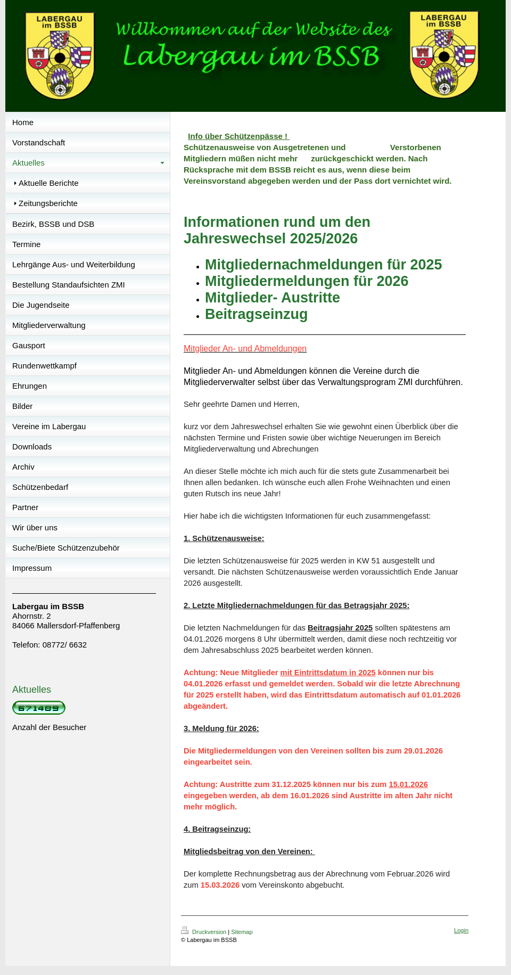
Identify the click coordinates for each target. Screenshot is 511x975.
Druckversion (204, 932)
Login (461, 930)
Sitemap (241, 932)
